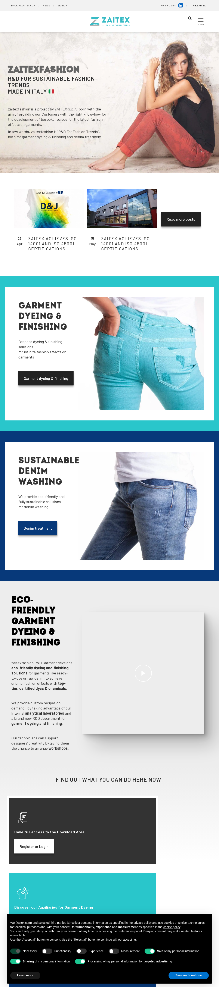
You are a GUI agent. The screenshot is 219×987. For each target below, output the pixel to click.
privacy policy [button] (142, 922)
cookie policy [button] (171, 927)
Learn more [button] (25, 975)
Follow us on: (172, 5)
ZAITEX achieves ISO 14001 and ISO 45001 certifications (52, 243)
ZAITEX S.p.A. (66, 109)
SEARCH (62, 5)
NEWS (46, 5)
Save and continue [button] (188, 975)
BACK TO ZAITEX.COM (23, 5)
